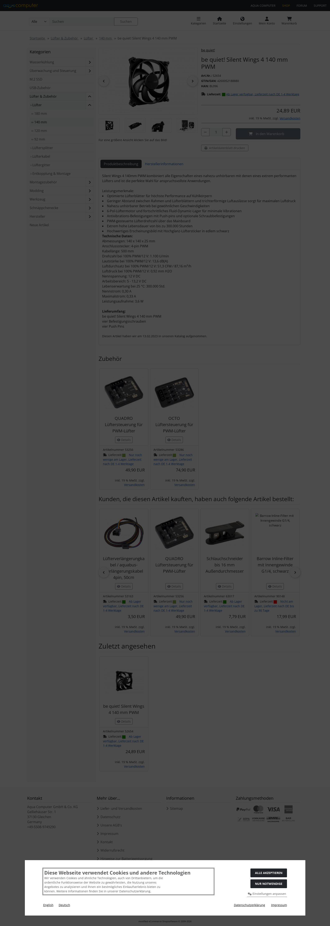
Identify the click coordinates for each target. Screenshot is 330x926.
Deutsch (64, 905)
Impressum (279, 905)
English (48, 905)
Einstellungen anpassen (267, 894)
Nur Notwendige (268, 884)
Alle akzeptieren (268, 873)
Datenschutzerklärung (249, 905)
